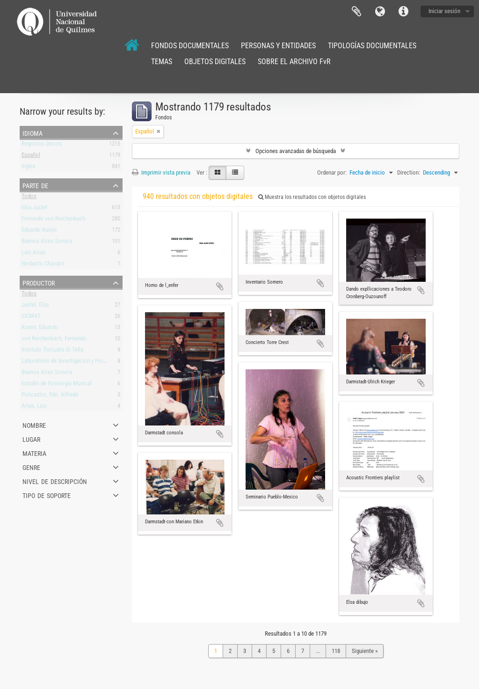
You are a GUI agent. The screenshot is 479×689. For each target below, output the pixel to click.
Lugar (31, 438)
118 (336, 650)
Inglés (29, 167)
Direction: (408, 172)
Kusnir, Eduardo (40, 328)
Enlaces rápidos (403, 11)
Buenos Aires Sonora (47, 242)
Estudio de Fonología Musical (57, 384)
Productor (38, 282)
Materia (34, 452)
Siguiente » (364, 650)
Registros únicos (42, 145)
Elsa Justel (34, 209)
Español (31, 156)
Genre (31, 466)
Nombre (34, 424)
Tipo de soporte (46, 494)
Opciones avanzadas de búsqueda (295, 150)
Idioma (380, 11)
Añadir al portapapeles (220, 286)
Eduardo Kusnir (39, 231)
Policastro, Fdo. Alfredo (50, 396)
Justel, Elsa (35, 306)
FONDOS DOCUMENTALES (190, 45)
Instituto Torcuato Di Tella (52, 351)
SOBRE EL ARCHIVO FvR (294, 61)
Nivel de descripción (54, 480)
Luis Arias (33, 253)
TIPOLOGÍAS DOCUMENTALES (372, 45)
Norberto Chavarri (43, 265)
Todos (29, 197)
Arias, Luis (34, 407)
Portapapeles (356, 11)
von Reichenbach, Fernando (54, 340)
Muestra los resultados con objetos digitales (312, 197)
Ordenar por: (332, 172)
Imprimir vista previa (161, 172)
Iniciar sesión (444, 11)
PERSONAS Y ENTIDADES (278, 45)
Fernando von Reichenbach (53, 220)
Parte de (35, 185)
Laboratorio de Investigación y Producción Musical (82, 362)
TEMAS (161, 61)
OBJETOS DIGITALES (215, 61)
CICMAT (31, 317)
